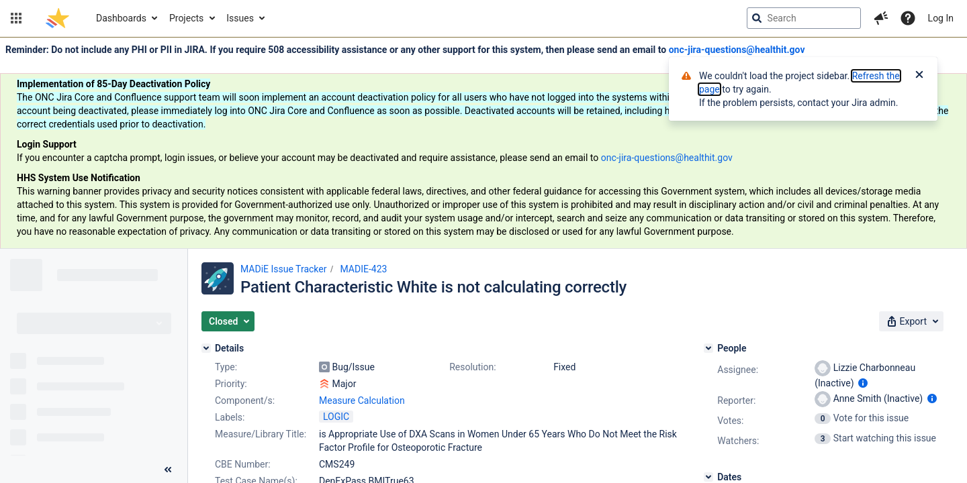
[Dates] (708, 477)
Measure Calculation (362, 400)
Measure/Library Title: (260, 434)
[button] (16, 18)
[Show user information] (863, 383)
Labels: (229, 417)
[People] (708, 348)
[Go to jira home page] (57, 18)
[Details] (206, 348)
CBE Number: (243, 464)
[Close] (919, 76)
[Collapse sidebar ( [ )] (168, 470)
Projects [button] (186, 18)
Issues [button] (240, 18)
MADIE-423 (363, 269)
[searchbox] (804, 18)
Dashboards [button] (121, 18)
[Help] (908, 18)
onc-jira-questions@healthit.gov (737, 49)
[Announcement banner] (483, 143)
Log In (941, 18)
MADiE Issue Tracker (283, 269)
